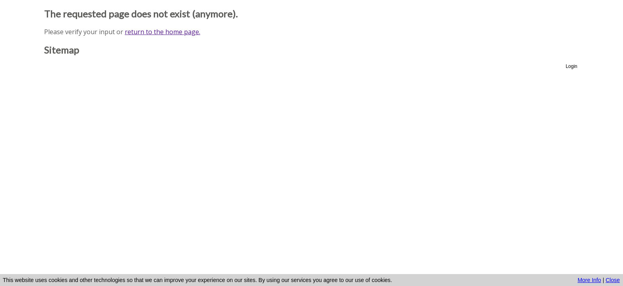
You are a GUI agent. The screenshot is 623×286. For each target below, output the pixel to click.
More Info (589, 280)
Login (571, 66)
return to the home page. (162, 31)
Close (613, 280)
